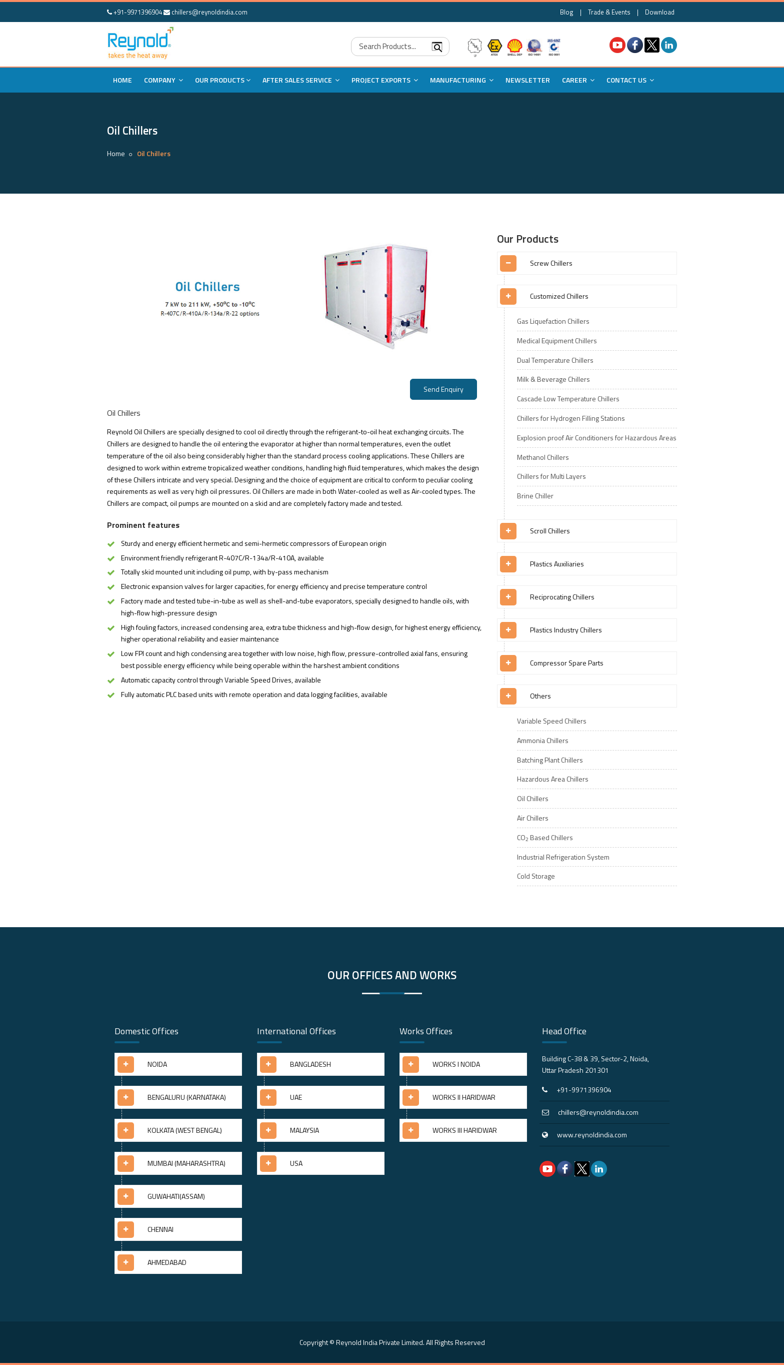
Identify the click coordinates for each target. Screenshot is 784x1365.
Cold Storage (536, 876)
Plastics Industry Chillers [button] (566, 629)
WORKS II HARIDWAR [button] (464, 1097)
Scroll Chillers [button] (550, 530)
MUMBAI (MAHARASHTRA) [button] (187, 1163)
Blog (567, 12)
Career (578, 80)
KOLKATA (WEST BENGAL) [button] (185, 1130)
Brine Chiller (535, 495)
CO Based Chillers (545, 837)
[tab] (587, 267)
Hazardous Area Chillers (552, 779)
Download (659, 12)
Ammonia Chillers (542, 740)
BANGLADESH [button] (310, 1064)
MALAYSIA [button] (304, 1130)
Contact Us (630, 80)
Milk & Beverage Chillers (553, 379)
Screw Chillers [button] (551, 263)
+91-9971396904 (134, 12)
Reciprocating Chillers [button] (562, 596)
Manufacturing (462, 80)
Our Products (222, 80)
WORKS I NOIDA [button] (456, 1064)
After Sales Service (301, 80)
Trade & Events (609, 12)
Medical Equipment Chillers (557, 340)
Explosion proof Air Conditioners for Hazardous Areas (596, 437)
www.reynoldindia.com (592, 1134)
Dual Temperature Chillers (555, 360)
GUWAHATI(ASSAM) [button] (176, 1196)
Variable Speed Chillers (551, 721)
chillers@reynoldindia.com (206, 12)
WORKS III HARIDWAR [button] (464, 1130)
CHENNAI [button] (161, 1229)
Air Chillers (532, 818)
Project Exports (385, 80)
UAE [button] (296, 1097)
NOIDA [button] (157, 1064)
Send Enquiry (444, 389)
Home (122, 80)
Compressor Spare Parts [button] (567, 662)
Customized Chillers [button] (559, 296)
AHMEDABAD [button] (167, 1262)
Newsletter (528, 80)
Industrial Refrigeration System (563, 857)
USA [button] (296, 1163)
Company (163, 80)
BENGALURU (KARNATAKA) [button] (187, 1097)
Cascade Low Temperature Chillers (568, 398)
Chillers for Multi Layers (551, 476)
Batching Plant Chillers (550, 760)
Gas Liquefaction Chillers (553, 321)
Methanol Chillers (543, 457)
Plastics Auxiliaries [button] (557, 563)
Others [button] (540, 696)
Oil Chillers (532, 798)
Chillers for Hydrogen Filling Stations (571, 418)
